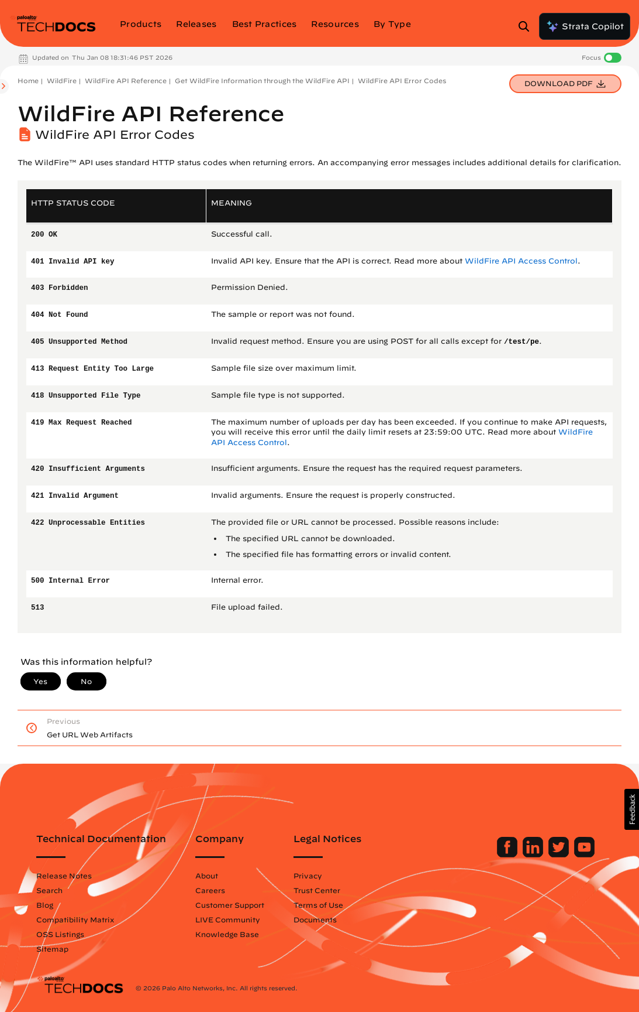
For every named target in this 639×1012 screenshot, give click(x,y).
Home (28, 80)
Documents (315, 919)
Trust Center (316, 890)
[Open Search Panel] (527, 26)
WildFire (62, 80)
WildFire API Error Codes (402, 80)
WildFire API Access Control (521, 261)
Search (49, 890)
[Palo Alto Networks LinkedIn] (534, 854)
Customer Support (229, 905)
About (206, 875)
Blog (44, 905)
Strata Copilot (584, 26)
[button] (631, 809)
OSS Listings (60, 934)
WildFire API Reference (126, 80)
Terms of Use (318, 905)
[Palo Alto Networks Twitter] (559, 854)
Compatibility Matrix (75, 919)
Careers (210, 890)
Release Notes (64, 875)
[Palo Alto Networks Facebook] (508, 854)
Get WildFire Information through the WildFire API (262, 80)
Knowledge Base (227, 934)
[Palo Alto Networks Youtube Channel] (584, 854)
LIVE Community (227, 919)
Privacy (307, 875)
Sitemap (52, 949)
